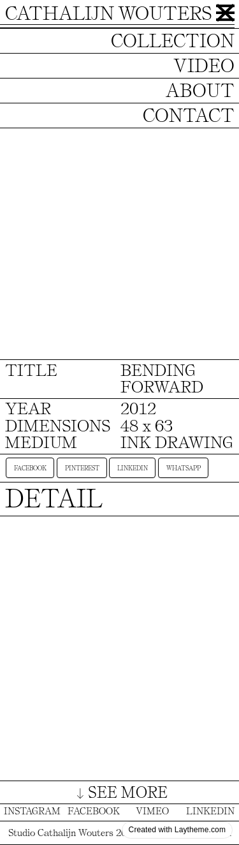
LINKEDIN (210, 811)
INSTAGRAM (32, 811)
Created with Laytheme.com (177, 829)
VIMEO (152, 811)
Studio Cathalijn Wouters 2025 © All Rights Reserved (119, 833)
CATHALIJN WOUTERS (108, 13)
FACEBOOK (94, 811)
